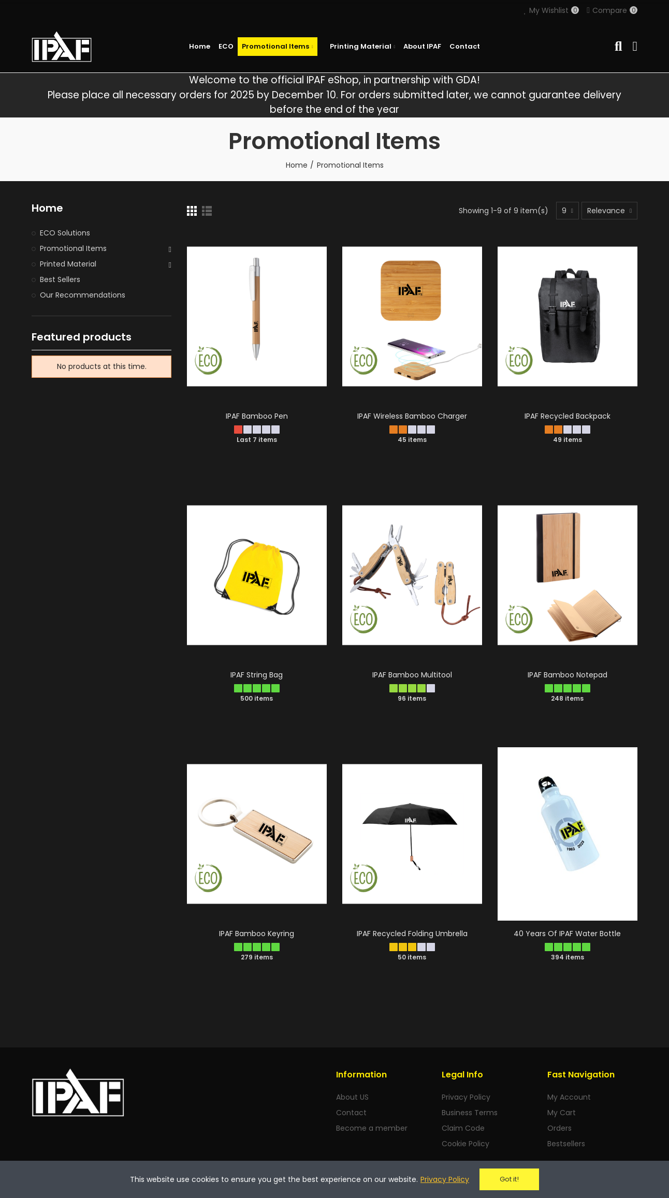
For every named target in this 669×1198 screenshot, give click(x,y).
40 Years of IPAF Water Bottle (567, 933)
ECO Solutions (65, 233)
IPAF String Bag (256, 675)
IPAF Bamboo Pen (257, 416)
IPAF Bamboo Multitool (412, 675)
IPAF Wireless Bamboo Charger (412, 416)
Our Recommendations (82, 295)
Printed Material (68, 264)
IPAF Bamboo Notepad (567, 675)
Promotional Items (73, 248)
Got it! (509, 1179)
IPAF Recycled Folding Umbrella (412, 933)
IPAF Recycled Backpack (567, 416)
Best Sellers (60, 279)
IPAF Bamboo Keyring (256, 933)
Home (47, 208)
